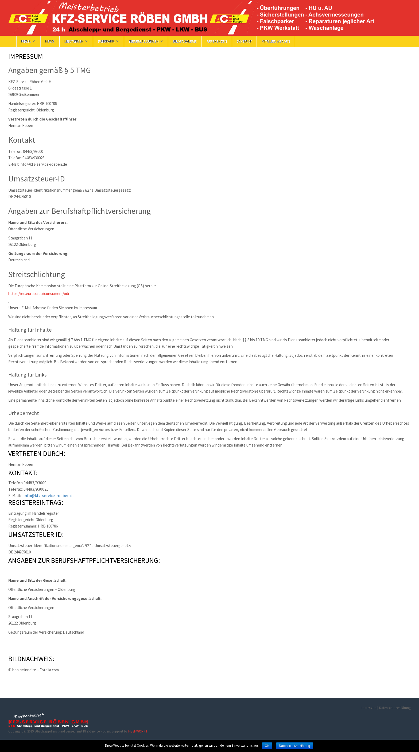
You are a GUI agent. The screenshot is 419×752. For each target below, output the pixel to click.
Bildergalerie (184, 41)
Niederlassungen (146, 41)
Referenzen (217, 41)
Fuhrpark (108, 41)
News (49, 41)
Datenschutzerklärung (395, 708)
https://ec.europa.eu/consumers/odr (38, 293)
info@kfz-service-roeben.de (49, 495)
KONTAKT (244, 41)
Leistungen (76, 41)
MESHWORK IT (138, 731)
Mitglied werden (276, 41)
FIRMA (28, 41)
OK (267, 746)
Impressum (369, 708)
